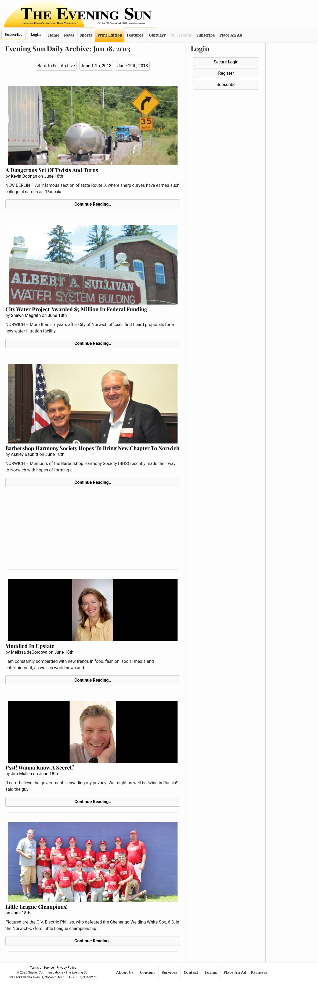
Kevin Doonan (24, 176)
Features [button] (135, 35)
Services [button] (170, 972)
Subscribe (13, 35)
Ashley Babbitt (24, 454)
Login (36, 35)
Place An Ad (230, 35)
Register (226, 73)
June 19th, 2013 (132, 65)
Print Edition (109, 35)
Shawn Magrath (26, 315)
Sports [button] (86, 35)
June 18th (53, 176)
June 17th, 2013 (96, 65)
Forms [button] (211, 972)
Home (53, 35)
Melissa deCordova (29, 652)
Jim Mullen (21, 773)
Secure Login (226, 62)
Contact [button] (191, 972)
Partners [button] (259, 972)
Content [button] (148, 972)
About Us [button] (125, 972)
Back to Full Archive (56, 65)
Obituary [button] (157, 35)
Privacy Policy (66, 967)
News (69, 35)
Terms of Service (42, 967)
